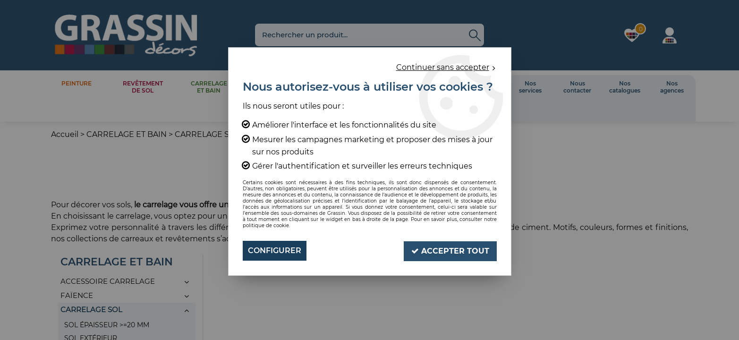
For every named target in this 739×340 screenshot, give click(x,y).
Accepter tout (450, 250)
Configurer (274, 250)
